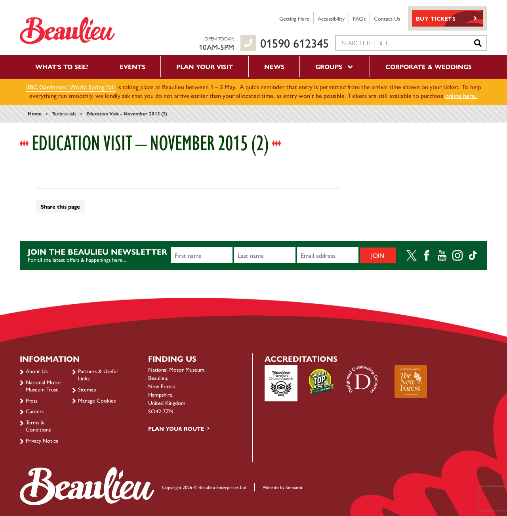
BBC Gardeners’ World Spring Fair (71, 86)
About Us (37, 370)
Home (35, 113)
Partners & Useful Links (98, 374)
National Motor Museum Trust (43, 385)
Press (31, 400)
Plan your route (176, 428)
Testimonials (64, 113)
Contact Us (387, 18)
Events (132, 66)
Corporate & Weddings (428, 66)
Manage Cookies (97, 400)
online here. (461, 95)
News (274, 66)
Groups (334, 66)
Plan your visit (204, 66)
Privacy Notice (42, 440)
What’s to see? (61, 66)
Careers (35, 410)
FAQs (359, 18)
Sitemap (87, 389)
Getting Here (294, 18)
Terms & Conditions (38, 425)
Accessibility (331, 18)
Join (378, 255)
